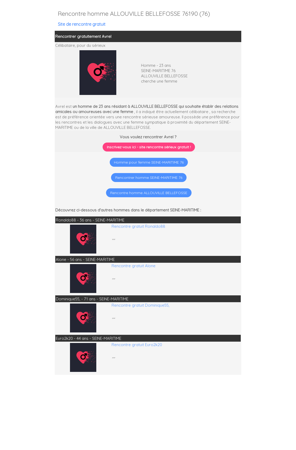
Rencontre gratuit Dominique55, (140, 305)
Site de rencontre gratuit (82, 24)
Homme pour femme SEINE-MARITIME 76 (149, 162)
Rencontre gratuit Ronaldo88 (138, 226)
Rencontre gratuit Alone (133, 265)
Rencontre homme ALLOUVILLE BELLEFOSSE (148, 192)
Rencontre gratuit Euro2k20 (137, 344)
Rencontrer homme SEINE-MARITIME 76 (148, 177)
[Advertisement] (263, 416)
